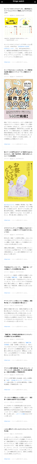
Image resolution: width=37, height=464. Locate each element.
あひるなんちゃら (9, 204)
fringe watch (18, 1)
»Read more (7, 62)
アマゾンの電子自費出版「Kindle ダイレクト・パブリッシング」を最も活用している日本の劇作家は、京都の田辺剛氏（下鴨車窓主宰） (18, 370)
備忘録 (11, 15)
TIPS (11, 305)
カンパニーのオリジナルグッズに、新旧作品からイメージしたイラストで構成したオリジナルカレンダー (18, 10)
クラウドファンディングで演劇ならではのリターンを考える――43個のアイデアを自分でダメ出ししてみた (18, 230)
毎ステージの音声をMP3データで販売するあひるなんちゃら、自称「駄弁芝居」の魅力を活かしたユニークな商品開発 (18, 154)
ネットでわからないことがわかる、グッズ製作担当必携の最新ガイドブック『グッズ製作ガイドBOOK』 (18, 72)
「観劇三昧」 (14, 277)
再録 (11, 433)
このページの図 (20, 414)
